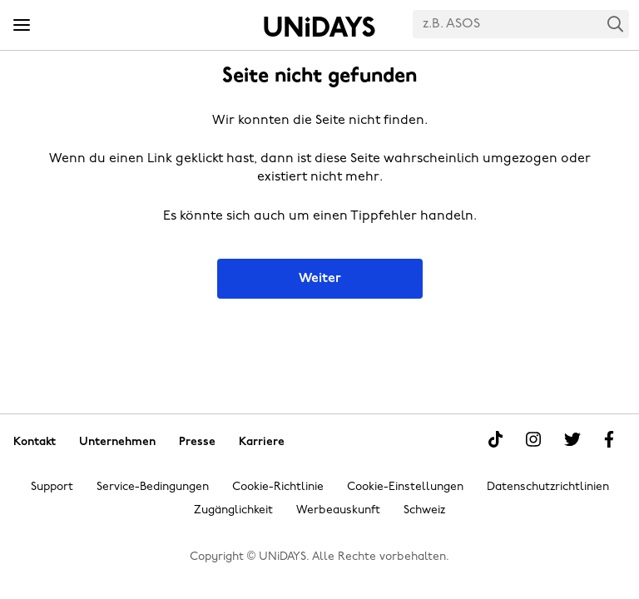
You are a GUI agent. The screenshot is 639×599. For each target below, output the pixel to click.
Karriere (262, 441)
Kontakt (34, 441)
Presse (197, 441)
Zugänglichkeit (233, 510)
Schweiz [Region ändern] (424, 510)
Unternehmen (117, 441)
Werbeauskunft (338, 510)
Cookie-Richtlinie (278, 487)
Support (52, 487)
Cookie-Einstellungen (405, 487)
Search (616, 23)
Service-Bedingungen (153, 487)
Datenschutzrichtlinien (548, 487)
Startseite (319, 26)
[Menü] (21, 25)
